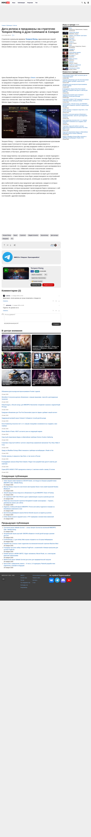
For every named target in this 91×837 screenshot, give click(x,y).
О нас (34, 582)
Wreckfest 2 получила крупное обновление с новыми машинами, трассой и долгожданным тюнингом (75, 116)
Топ (36, 2)
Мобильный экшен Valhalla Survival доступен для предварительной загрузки (27, 559)
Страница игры (36, 284)
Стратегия (23, 235)
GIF (17, 323)
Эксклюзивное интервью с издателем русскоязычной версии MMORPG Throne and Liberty (16, 383)
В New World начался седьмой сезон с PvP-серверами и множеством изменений (29, 516)
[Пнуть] (10, 245)
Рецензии (30, 2)
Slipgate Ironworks (33, 235)
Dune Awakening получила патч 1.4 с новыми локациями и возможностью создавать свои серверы (75, 121)
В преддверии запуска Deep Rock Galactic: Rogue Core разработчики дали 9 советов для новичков (75, 90)
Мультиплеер (44, 235)
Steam (33, 77)
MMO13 (22, 575)
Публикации (21, 2)
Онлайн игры (23, 577)
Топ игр (22, 580)
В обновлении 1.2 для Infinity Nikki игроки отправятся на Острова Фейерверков (28, 539)
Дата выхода (54, 235)
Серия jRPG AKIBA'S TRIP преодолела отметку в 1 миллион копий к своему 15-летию (28, 469)
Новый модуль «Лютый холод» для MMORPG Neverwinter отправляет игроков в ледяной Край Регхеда (76, 105)
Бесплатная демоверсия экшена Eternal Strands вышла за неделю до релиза (28, 512)
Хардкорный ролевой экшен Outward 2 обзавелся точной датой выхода (24, 418)
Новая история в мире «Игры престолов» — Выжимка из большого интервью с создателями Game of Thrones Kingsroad (45, 365)
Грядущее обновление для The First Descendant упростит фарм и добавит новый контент (29, 412)
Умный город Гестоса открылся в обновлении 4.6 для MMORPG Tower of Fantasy (29, 492)
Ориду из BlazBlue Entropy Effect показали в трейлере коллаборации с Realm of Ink (27, 450)
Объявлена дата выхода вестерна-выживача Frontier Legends (21, 391)
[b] (4, 323)
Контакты (35, 580)
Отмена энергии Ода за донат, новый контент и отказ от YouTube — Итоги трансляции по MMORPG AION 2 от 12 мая (45, 382)
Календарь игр (24, 585)
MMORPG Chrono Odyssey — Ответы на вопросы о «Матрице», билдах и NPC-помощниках (46, 348)
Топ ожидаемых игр (25, 582)
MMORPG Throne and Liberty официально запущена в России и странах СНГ (14, 348)
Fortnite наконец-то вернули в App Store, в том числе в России (21, 456)
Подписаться (48, 285)
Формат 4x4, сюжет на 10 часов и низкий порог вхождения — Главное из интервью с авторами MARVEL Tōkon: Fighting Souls (16, 365)
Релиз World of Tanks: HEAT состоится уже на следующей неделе (22, 431)
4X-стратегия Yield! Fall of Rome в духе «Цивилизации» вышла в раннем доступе (29, 496)
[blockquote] (11, 323)
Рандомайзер (23, 587)
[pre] (15, 323)
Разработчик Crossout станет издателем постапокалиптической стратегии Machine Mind (31, 543)
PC (12, 238)
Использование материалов (40, 575)
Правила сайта (36, 577)
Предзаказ (5, 238)
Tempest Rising (31, 39)
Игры (13, 2)
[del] (8, 323)
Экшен (15, 235)
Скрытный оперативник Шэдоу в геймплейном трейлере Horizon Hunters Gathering (27, 437)
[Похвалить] (4, 245)
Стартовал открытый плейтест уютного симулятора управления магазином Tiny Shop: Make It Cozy (75, 127)
